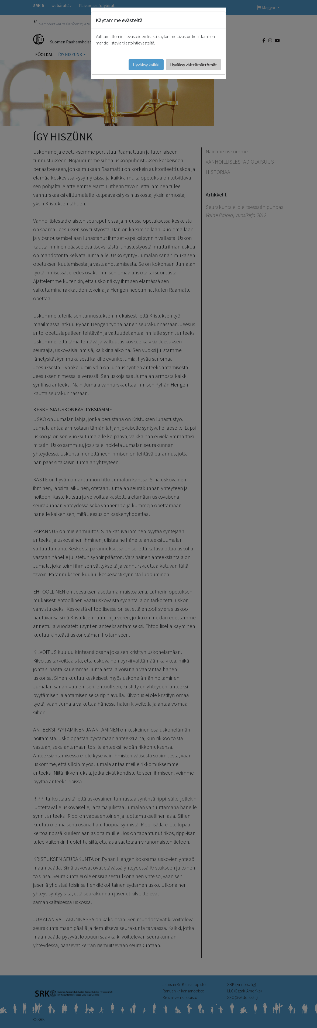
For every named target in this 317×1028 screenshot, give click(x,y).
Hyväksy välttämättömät (193, 64)
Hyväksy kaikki (146, 64)
